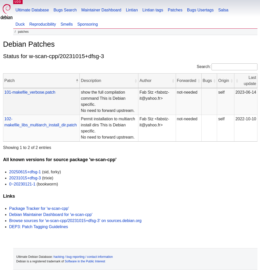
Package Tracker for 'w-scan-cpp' (39, 208)
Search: (204, 66)
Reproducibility (42, 24)
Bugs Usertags (200, 10)
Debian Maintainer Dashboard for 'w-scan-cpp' (50, 214)
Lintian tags (152, 10)
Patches (175, 10)
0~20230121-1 (22, 184)
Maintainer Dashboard (101, 10)
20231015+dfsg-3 (25, 178)
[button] (76, 80)
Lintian (132, 10)
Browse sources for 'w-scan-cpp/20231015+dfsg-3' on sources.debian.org (75, 220)
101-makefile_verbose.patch (29, 92)
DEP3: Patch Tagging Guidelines (38, 227)
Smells (66, 24)
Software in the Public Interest (85, 261)
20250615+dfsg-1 (25, 172)
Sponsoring (87, 24)
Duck (20, 24)
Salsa (223, 10)
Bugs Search (65, 10)
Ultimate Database (32, 10)
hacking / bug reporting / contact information (83, 257)
